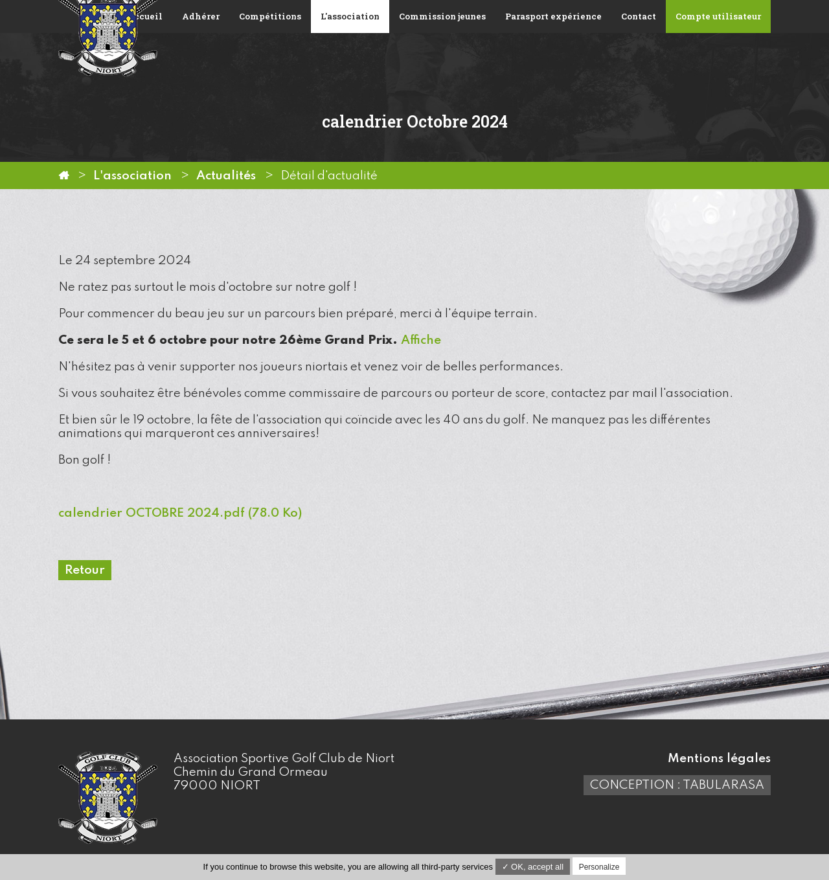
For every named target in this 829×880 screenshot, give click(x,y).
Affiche (421, 340)
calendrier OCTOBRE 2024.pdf (180, 513)
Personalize (599, 867)
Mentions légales (719, 758)
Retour (85, 570)
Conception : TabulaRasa (677, 785)
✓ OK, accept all (533, 867)
